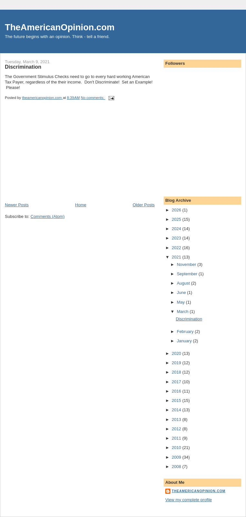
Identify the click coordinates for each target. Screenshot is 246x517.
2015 (177, 400)
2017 (177, 381)
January (185, 340)
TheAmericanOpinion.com (60, 27)
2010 (177, 447)
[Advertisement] (53, 157)
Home (81, 204)
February (186, 331)
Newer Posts (17, 204)
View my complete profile (188, 499)
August (184, 283)
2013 (177, 419)
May (181, 302)
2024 (177, 228)
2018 (177, 372)
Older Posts (144, 204)
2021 (177, 257)
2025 (177, 219)
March (183, 311)
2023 (177, 238)
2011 (177, 438)
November (187, 264)
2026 (177, 210)
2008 (177, 466)
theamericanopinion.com (198, 491)
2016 (177, 391)
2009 (177, 457)
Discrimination (23, 67)
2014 (177, 409)
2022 (177, 247)
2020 (177, 353)
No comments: (93, 98)
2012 (177, 428)
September (188, 273)
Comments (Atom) (48, 216)
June (182, 292)
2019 (177, 362)
